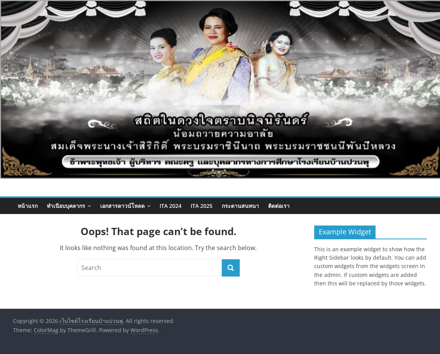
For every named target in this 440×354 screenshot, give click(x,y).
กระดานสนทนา (240, 205)
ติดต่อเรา (279, 205)
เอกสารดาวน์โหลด (122, 205)
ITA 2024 (170, 205)
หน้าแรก (28, 205)
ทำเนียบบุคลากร (66, 205)
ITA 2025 (202, 205)
